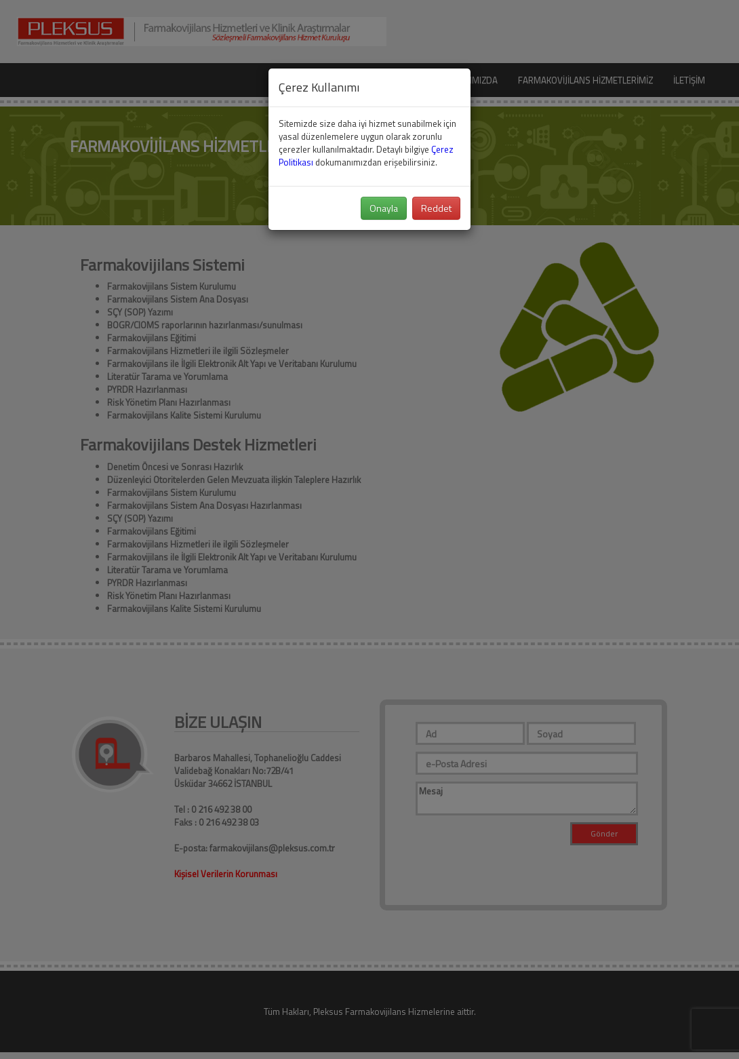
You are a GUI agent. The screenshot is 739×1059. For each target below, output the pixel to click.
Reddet (436, 208)
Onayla (384, 208)
